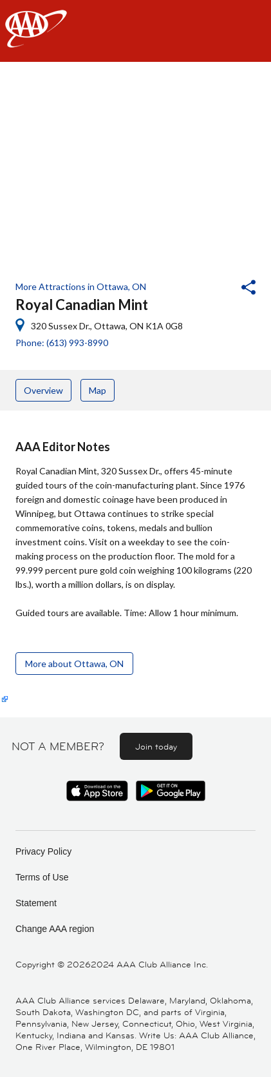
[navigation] (135, 31)
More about (74, 663)
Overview (43, 390)
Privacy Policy (43, 851)
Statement (36, 903)
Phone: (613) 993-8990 (61, 342)
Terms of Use (41, 877)
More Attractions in (80, 286)
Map (97, 390)
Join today (156, 746)
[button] (214, 289)
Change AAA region (54, 929)
